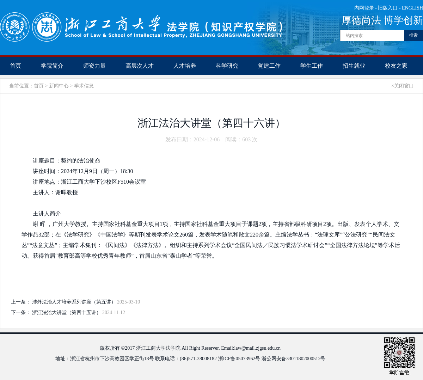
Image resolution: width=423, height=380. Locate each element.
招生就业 (354, 66)
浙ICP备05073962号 (239, 358)
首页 (15, 66)
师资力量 (94, 66)
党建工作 (269, 66)
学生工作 (311, 66)
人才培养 (184, 66)
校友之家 (396, 66)
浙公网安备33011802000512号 (293, 358)
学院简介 (52, 66)
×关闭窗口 (402, 85)
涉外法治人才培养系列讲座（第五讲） (74, 302)
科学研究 (227, 66)
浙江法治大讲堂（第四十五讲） (67, 312)
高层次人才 (139, 66)
